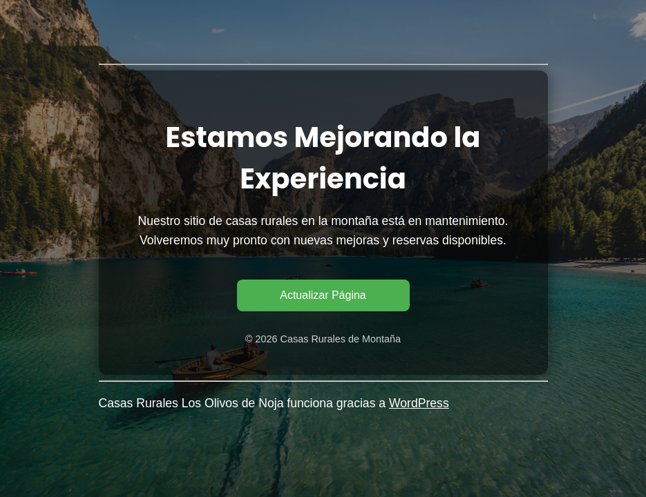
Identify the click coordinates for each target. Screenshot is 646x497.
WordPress (419, 403)
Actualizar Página (323, 295)
